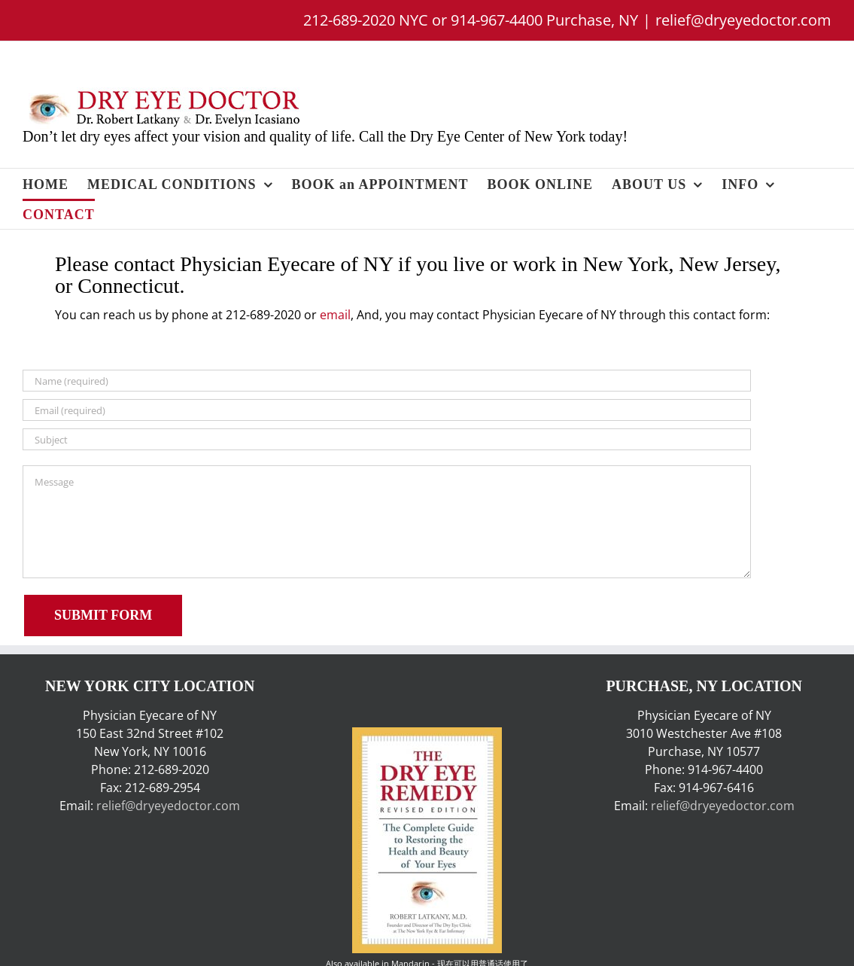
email (335, 314)
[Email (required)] (387, 410)
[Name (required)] (387, 381)
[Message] (387, 521)
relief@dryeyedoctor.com (743, 20)
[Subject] (387, 439)
